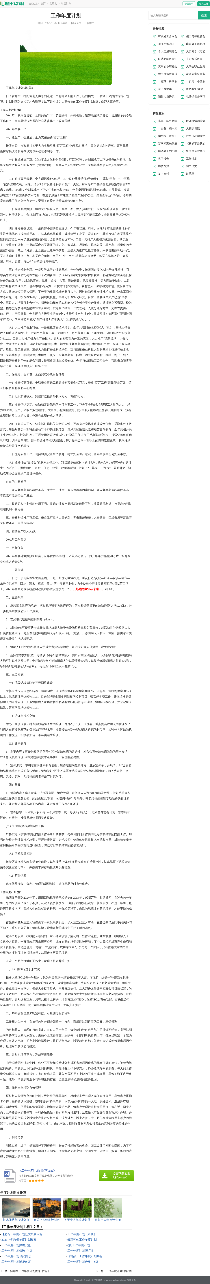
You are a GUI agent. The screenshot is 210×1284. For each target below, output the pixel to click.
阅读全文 (76, 23)
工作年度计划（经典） (82, 1234)
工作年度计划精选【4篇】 (18, 1250)
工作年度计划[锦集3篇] (16, 1245)
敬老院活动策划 (195, 121)
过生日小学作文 (195, 136)
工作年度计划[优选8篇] (16, 1261)
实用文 (53, 3)
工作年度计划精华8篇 (119, 1271)
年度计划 (66, 3)
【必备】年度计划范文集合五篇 (21, 1234)
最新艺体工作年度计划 (82, 1239)
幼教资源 (163, 166)
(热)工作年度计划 (78, 1245)
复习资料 (163, 173)
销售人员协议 (166, 96)
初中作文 (191, 166)
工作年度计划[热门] (80, 1250)
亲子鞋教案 (165, 89)
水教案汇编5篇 (195, 89)
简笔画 (190, 173)
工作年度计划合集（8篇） (84, 1261)
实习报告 (163, 158)
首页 (43, 3)
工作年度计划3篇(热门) (16, 1256)
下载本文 (89, 23)
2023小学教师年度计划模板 (19, 1239)
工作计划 (191, 158)
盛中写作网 (97, 1280)
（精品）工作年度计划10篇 (85, 1256)
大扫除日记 (193, 128)
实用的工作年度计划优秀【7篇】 (30, 1271)
